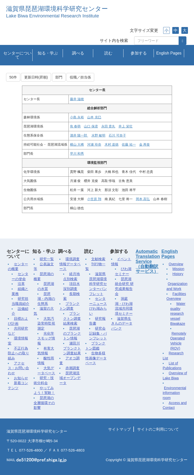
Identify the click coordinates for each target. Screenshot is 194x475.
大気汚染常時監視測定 (46, 323)
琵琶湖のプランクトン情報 (72, 333)
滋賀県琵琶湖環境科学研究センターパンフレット (98, 284)
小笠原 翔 (94, 199)
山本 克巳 (94, 117)
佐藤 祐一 (129, 144)
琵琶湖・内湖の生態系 (46, 299)
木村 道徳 (111, 144)
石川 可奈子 (117, 135)
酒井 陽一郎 (79, 135)
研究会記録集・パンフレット (98, 333)
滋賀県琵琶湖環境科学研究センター (57, 8)
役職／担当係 (80, 77)
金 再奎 (144, 144)
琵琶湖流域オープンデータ (70, 378)
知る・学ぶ (48, 53)
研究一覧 (47, 259)
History (178, 274)
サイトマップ (119, 429)
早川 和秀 (77, 153)
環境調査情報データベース (70, 264)
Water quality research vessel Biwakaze (177, 314)
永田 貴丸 (108, 126)
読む (108, 53)
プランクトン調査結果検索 (72, 318)
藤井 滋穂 (77, 99)
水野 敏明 (98, 135)
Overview (176, 264)
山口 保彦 (91, 126)
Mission (178, 269)
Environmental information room (174, 393)
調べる (78, 53)
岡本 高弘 (143, 199)
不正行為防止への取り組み (18, 353)
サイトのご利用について (158, 429)
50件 (13, 77)
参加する (139, 53)
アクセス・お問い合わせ (18, 368)
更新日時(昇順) (36, 77)
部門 (58, 77)
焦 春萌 (75, 126)
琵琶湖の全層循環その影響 (44, 403)
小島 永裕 (77, 117)
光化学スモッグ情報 (46, 338)
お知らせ (21, 378)
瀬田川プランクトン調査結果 (72, 348)
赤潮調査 (72, 368)
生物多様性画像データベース (96, 358)
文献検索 (98, 259)
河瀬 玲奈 (94, 144)
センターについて (17, 55)
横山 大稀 (77, 144)
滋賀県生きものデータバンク (121, 323)
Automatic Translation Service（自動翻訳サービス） (148, 261)
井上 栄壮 (125, 126)
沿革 (21, 284)
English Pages (169, 53)
